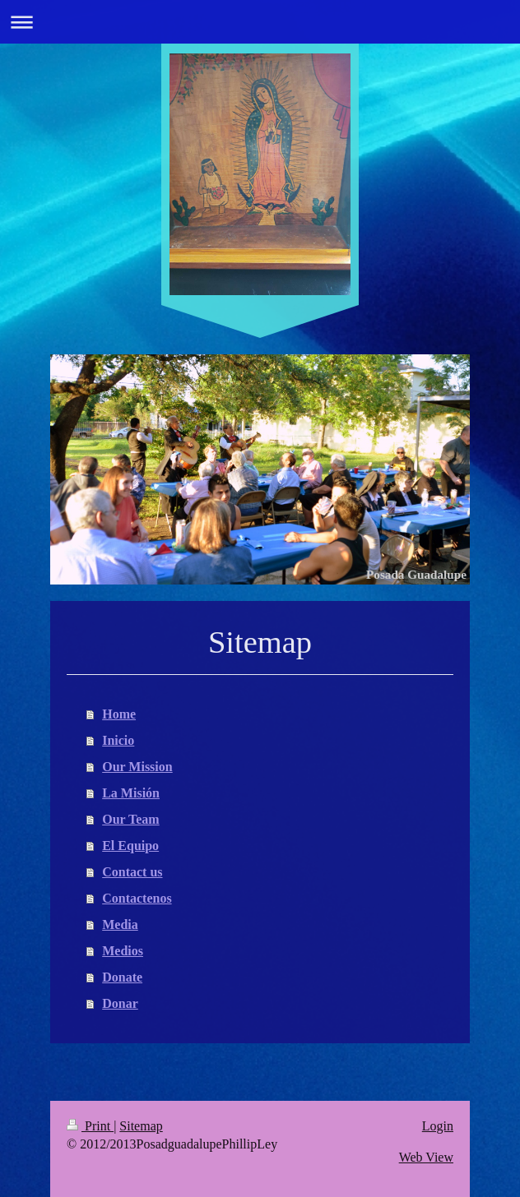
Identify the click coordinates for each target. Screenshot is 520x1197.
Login (437, 1126)
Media (120, 924)
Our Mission (137, 767)
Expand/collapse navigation (260, 21)
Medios (122, 951)
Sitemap (140, 1126)
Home (119, 714)
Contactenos (136, 898)
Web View (426, 1157)
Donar (120, 1003)
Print (90, 1126)
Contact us (132, 872)
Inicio (118, 740)
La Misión (131, 793)
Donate (122, 977)
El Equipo (130, 846)
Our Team (131, 819)
